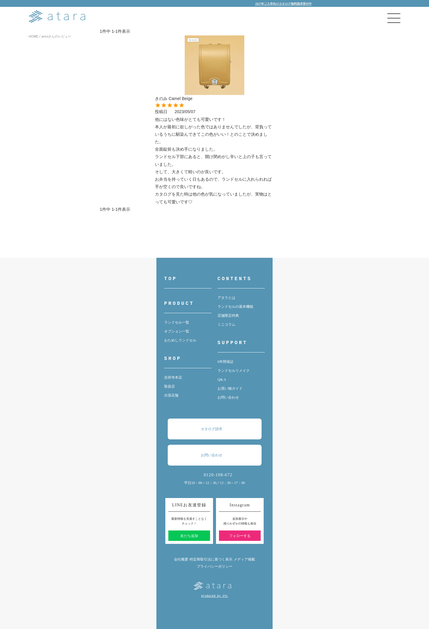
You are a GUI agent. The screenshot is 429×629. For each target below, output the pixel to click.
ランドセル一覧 (176, 322)
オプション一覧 (176, 331)
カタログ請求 (217, 429)
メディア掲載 (244, 559)
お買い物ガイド (230, 388)
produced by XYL (214, 596)
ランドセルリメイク (233, 371)
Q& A (221, 379)
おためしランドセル (180, 340)
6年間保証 (225, 362)
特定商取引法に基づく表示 (210, 559)
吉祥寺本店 (173, 377)
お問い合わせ (228, 397)
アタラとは (226, 298)
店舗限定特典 (228, 315)
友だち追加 (189, 536)
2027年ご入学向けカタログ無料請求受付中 (289, 3)
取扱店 (169, 386)
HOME (33, 36)
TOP (170, 279)
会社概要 (181, 559)
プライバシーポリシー (214, 566)
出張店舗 (171, 395)
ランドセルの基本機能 (235, 307)
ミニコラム (226, 324)
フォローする (240, 536)
